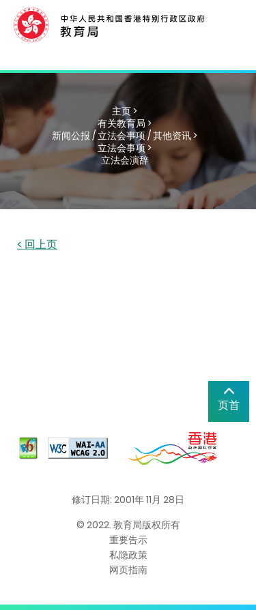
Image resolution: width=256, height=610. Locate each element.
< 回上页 (37, 245)
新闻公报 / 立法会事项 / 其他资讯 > (124, 135)
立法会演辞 (125, 160)
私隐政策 (128, 555)
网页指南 (128, 570)
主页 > (124, 111)
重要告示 (128, 540)
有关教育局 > (125, 123)
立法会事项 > (125, 148)
